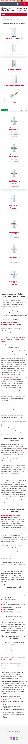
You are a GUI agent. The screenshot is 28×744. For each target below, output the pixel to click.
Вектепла (3, 648)
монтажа (17, 448)
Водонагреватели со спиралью (9, 377)
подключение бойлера (7, 659)
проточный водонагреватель (11, 322)
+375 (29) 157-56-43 (22, 8)
